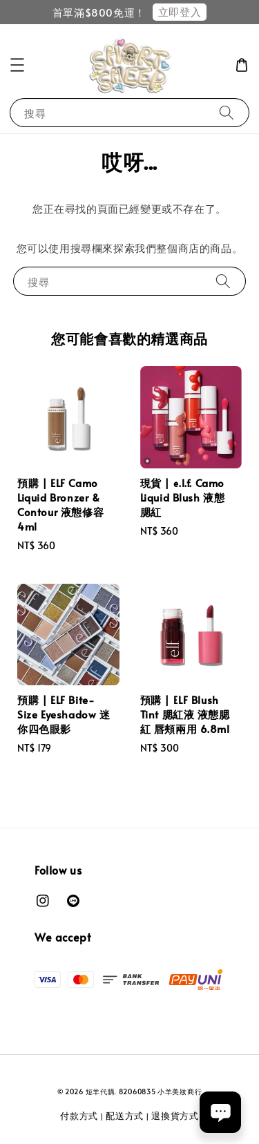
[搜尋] (226, 112)
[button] (17, 65)
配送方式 (125, 1115)
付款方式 (79, 1115)
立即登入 (179, 11)
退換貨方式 (175, 1115)
